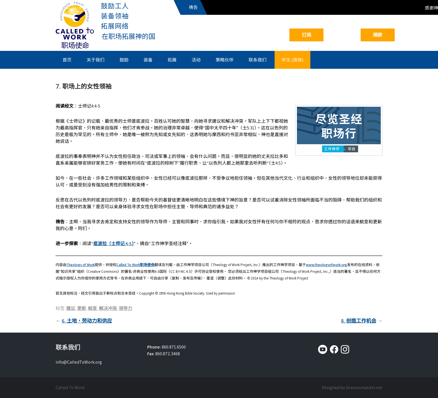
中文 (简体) (292, 60)
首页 (67, 60)
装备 (148, 60)
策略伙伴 (225, 60)
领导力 (125, 308)
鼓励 (124, 60)
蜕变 (92, 308)
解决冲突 (108, 308)
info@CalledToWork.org (79, 362)
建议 (70, 308)
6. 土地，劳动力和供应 (87, 321)
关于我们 (95, 60)
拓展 (172, 60)
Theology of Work (80, 264)
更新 (81, 308)
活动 (196, 60)
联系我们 (257, 60)
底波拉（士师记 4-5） (113, 244)
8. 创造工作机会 (358, 321)
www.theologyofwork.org (326, 264)
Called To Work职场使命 (135, 264)
